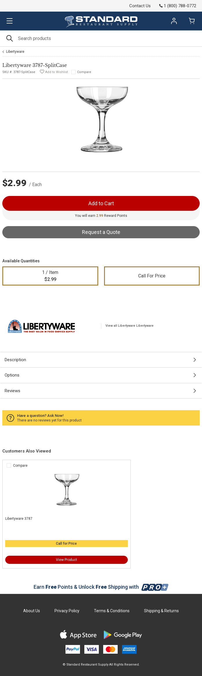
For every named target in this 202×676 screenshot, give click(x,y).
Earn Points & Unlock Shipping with (101, 587)
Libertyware (15, 52)
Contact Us (140, 5)
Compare (84, 72)
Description (15, 359)
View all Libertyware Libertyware (129, 326)
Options (12, 375)
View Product (66, 560)
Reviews (12, 390)
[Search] (101, 38)
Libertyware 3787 (18, 519)
